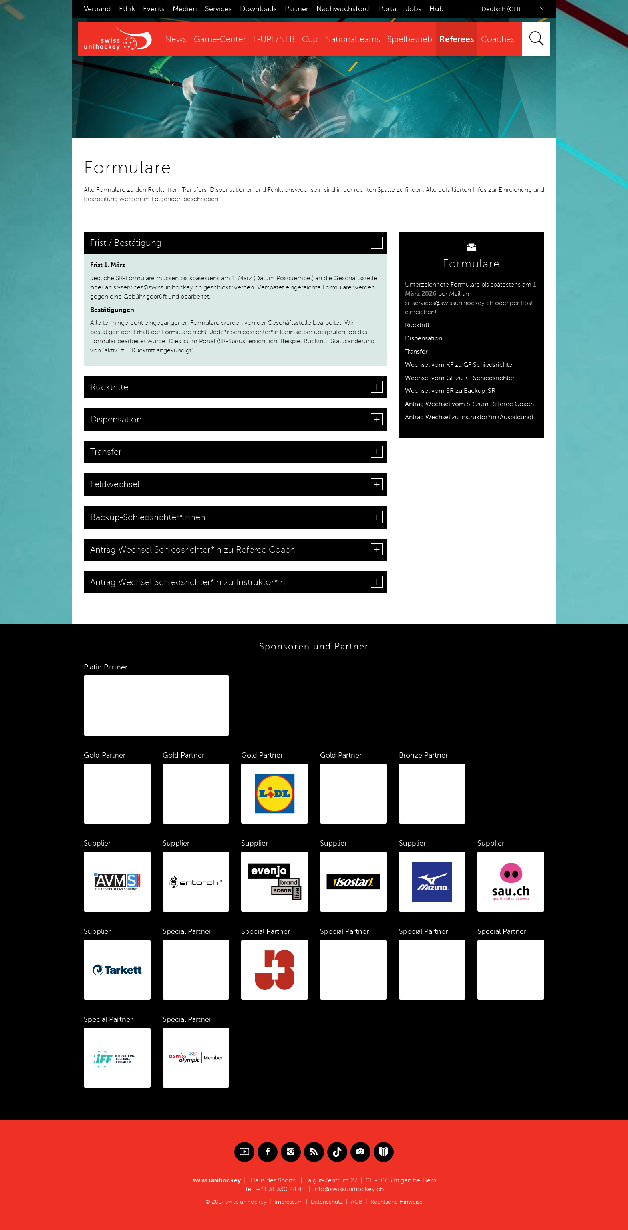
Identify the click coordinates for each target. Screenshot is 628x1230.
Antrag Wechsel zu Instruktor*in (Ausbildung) (469, 417)
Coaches (498, 39)
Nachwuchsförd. (343, 9)
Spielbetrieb (409, 39)
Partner (296, 9)
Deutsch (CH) (501, 9)
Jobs (413, 9)
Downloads (258, 9)
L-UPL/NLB (274, 39)
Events (154, 9)
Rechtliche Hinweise (396, 1202)
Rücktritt (417, 325)
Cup (310, 39)
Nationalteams (352, 39)
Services (218, 9)
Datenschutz (327, 1202)
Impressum (288, 1202)
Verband (97, 9)
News (176, 39)
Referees (456, 39)
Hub (436, 9)
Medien (185, 9)
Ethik (127, 9)
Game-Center (220, 39)
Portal (388, 9)
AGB (356, 1202)
